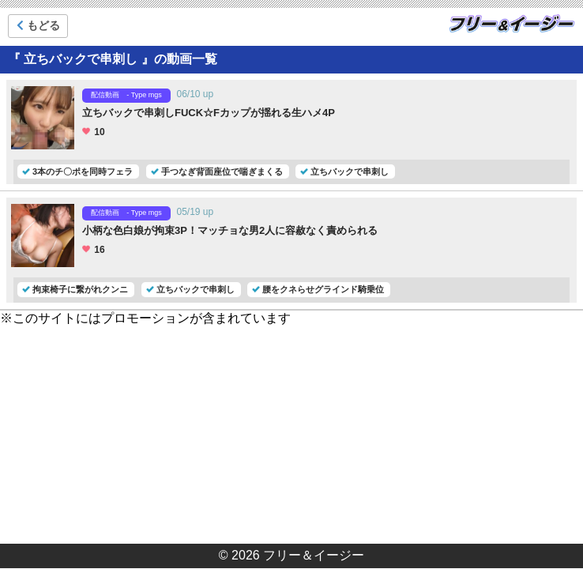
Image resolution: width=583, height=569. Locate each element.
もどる (38, 25)
